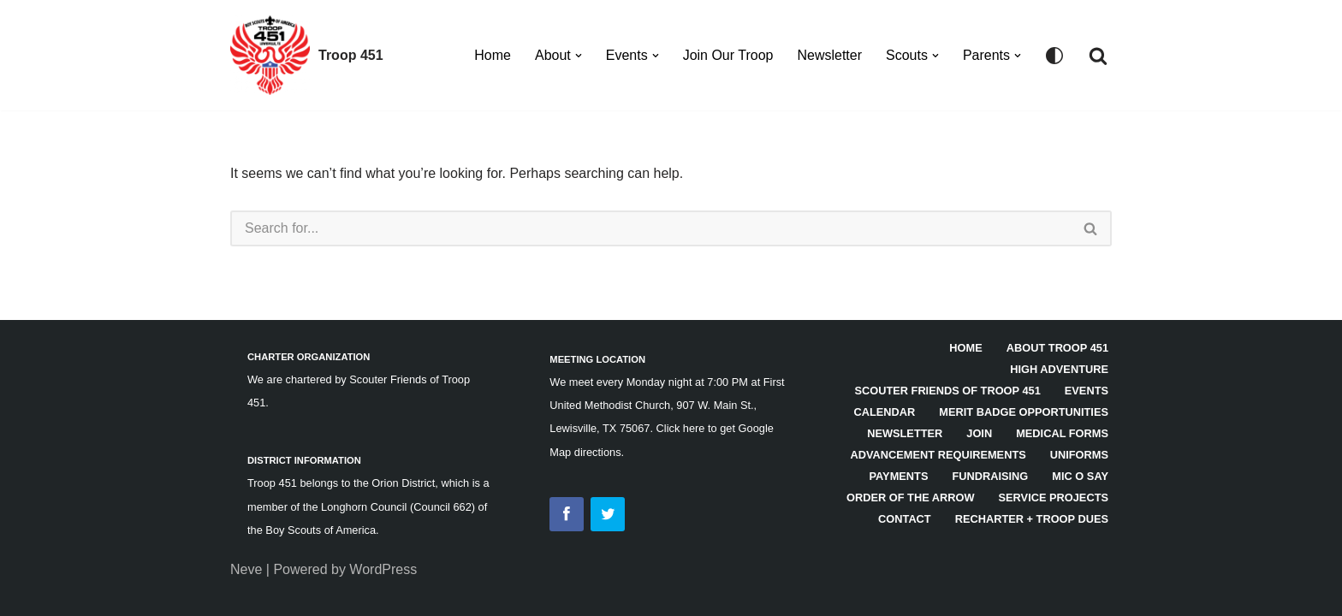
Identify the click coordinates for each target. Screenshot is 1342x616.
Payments (898, 476)
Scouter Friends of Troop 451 (947, 390)
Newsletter (829, 55)
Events (1086, 390)
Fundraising (990, 476)
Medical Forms (1062, 433)
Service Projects (1053, 497)
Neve (246, 569)
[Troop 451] (306, 55)
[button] (578, 55)
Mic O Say (1080, 476)
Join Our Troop (728, 55)
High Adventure (1059, 369)
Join (979, 433)
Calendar (885, 412)
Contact (904, 518)
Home (492, 55)
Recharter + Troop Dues (1031, 518)
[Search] (1098, 55)
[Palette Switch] (1054, 55)
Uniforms (1079, 454)
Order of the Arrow (910, 497)
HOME (965, 347)
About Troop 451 (1057, 347)
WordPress (383, 569)
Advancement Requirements (938, 454)
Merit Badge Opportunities (1023, 412)
